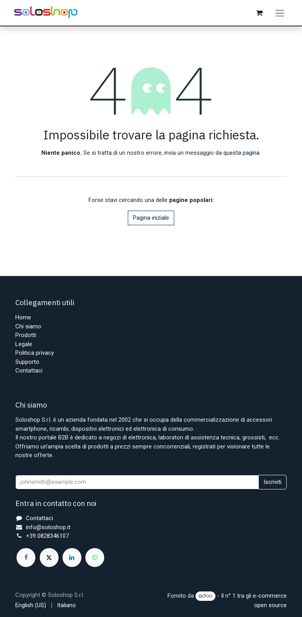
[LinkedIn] (72, 557)
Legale (23, 344)
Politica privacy (34, 352)
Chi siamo (28, 326)
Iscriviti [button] (272, 481)
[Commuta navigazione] (279, 13)
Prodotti (25, 335)
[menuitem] (30, 605)
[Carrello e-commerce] (259, 13)
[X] (49, 557)
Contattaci (28, 370)
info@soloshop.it (48, 527)
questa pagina (241, 153)
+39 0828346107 (47, 535)
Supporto (27, 361)
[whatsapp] (94, 557)
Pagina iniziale (151, 218)
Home (23, 317)
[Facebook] (26, 557)
